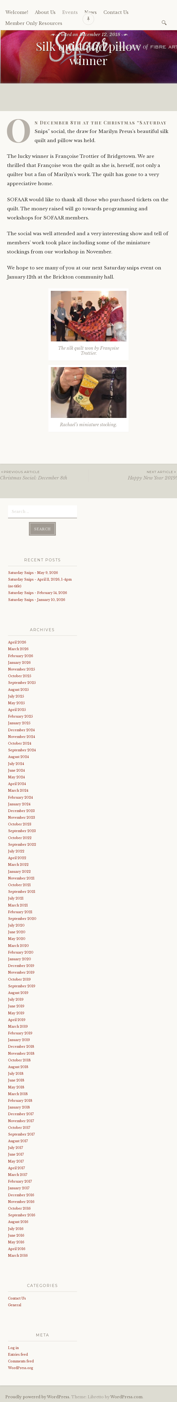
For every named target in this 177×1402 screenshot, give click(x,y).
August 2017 (18, 1140)
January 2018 (19, 1107)
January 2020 (19, 959)
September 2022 (22, 844)
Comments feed (21, 1361)
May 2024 (16, 777)
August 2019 (18, 992)
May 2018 (16, 1086)
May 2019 (16, 1012)
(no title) (14, 586)
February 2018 (20, 1100)
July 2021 (16, 898)
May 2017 (16, 1161)
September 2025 (22, 682)
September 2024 (22, 750)
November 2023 (21, 817)
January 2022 (19, 871)
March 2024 (18, 790)
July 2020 (16, 925)
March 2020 (18, 945)
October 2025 (19, 675)
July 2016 (16, 1228)
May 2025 (16, 702)
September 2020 (22, 918)
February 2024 (20, 797)
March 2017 (17, 1174)
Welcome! (16, 12)
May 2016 (16, 1242)
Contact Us (17, 1298)
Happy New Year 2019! (133, 475)
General (14, 1304)
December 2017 (21, 1113)
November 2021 (21, 877)
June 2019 (16, 1006)
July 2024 (16, 763)
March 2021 (18, 904)
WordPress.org (20, 1367)
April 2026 (17, 642)
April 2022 (17, 857)
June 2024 (16, 770)
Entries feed (18, 1354)
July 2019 (16, 999)
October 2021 (19, 884)
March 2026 (18, 648)
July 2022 (16, 851)
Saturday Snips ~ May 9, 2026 (33, 572)
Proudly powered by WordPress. (37, 1396)
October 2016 (19, 1208)
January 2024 (19, 803)
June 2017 (16, 1154)
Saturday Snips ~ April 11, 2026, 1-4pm (40, 579)
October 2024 (19, 743)
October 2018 (19, 1060)
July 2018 (16, 1073)
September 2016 (21, 1215)
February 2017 (20, 1181)
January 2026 (19, 662)
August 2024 (18, 756)
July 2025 (16, 696)
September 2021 (21, 891)
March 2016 (18, 1255)
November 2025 (21, 669)
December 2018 (21, 1046)
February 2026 (20, 655)
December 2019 (21, 965)
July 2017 (15, 1147)
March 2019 (18, 1026)
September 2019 (21, 985)
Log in (13, 1347)
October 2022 (20, 837)
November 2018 (21, 1053)
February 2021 (20, 911)
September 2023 (22, 830)
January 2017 (18, 1188)
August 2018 (18, 1066)
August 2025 (18, 689)
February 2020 (20, 952)
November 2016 (21, 1201)
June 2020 (16, 931)
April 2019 (16, 1019)
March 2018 (18, 1093)
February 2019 (20, 1033)
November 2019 (21, 972)
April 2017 (16, 1167)
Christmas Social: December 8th (44, 475)
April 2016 (16, 1248)
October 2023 (19, 824)
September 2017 (21, 1134)
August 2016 (18, 1221)
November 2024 (21, 736)
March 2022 (18, 864)
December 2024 (21, 729)
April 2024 (17, 783)
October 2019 (19, 979)
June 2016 (16, 1235)
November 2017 (21, 1120)
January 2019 (19, 1039)
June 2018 (16, 1080)
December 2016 (21, 1194)
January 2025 (19, 723)
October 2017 (19, 1127)
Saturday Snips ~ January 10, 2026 (36, 599)
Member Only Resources (33, 23)
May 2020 (16, 938)
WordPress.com (126, 1396)
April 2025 (17, 709)
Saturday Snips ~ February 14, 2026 (37, 592)
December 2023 (21, 810)
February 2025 (20, 716)
